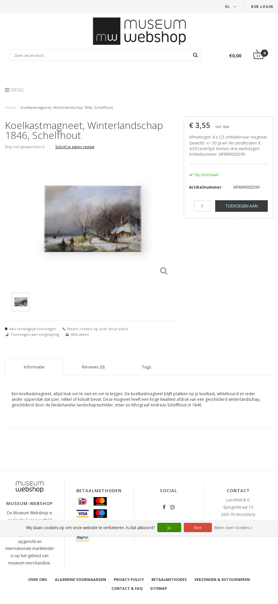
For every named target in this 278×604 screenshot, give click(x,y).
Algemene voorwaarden (80, 579)
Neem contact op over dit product (97, 328)
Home (10, 107)
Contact (238, 490)
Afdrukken (80, 334)
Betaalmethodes (169, 579)
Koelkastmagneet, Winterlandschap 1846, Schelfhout (66, 107)
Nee (198, 527)
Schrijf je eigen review (74, 146)
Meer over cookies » (233, 527)
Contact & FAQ (126, 588)
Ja (169, 527)
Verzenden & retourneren (222, 579)
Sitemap (158, 588)
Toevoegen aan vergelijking (34, 334)
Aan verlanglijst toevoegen (32, 328)
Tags (146, 367)
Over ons (37, 579)
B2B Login (262, 6)
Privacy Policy (129, 579)
